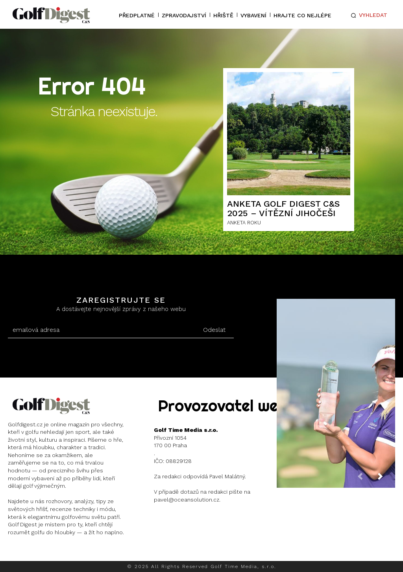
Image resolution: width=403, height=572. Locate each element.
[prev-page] (366, 479)
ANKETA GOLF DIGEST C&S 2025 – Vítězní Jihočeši (283, 208)
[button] (367, 15)
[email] (101, 330)
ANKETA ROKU (244, 222)
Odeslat (214, 329)
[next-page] (386, 479)
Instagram (38, 552)
